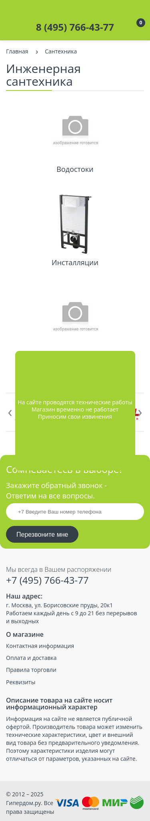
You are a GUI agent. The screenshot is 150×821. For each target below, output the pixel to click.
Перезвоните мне (42, 534)
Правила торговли (31, 669)
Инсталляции (75, 262)
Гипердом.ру (23, 803)
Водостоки (74, 169)
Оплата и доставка (31, 658)
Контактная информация (40, 646)
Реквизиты (20, 682)
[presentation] (10, 411)
